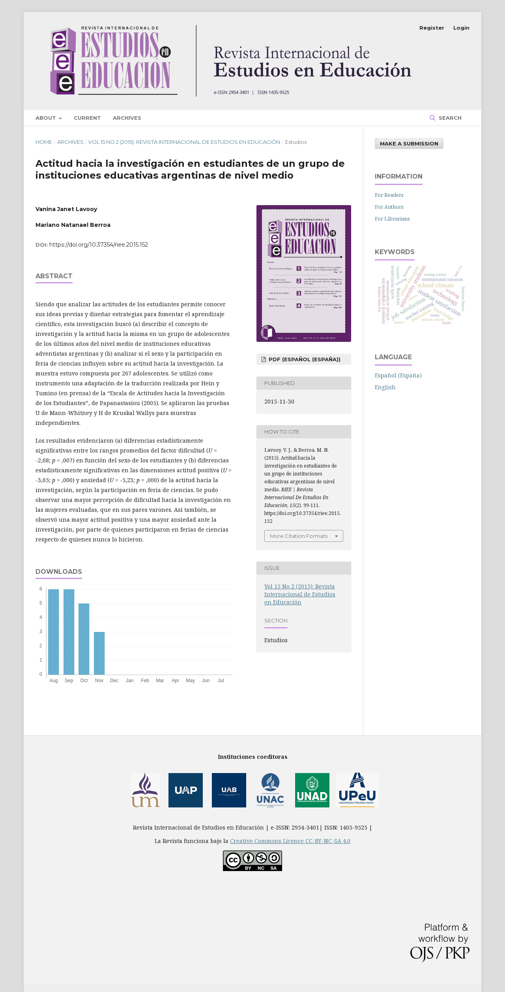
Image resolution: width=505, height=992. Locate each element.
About (47, 118)
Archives (127, 118)
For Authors (389, 206)
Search (449, 118)
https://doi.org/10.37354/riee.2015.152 (98, 244)
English (385, 387)
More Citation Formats (298, 536)
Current (87, 118)
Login (461, 28)
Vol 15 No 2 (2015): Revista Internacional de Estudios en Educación (184, 142)
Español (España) (398, 375)
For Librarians (392, 218)
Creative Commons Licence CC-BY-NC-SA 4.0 (290, 841)
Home (44, 142)
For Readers (389, 194)
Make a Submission (409, 143)
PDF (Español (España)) (303, 359)
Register (431, 28)
